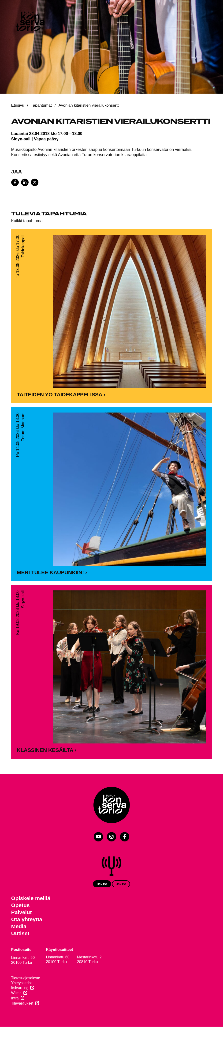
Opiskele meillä (30, 898)
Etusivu (17, 105)
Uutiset (20, 933)
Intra (15, 998)
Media (18, 926)
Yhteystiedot (21, 983)
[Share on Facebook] (15, 182)
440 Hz (102, 884)
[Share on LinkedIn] (25, 182)
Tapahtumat (41, 105)
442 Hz (121, 884)
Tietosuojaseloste (25, 978)
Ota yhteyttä (26, 919)
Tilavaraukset (22, 1003)
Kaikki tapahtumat (27, 220)
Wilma (16, 993)
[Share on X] (34, 182)
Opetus (20, 905)
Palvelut (21, 912)
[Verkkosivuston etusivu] (29, 22)
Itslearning (20, 988)
